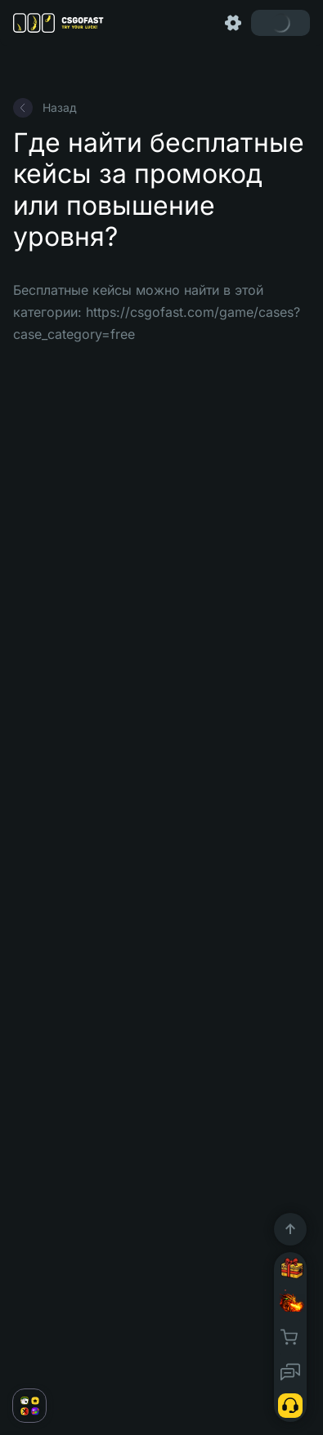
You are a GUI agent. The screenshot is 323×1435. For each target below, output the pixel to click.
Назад (45, 108)
